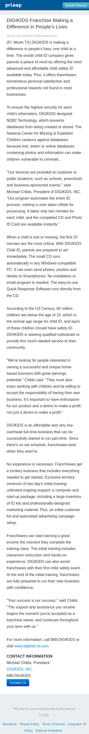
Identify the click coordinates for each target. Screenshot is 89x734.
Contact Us (18, 683)
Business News (49, 36)
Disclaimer (10, 724)
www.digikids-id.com (31, 646)
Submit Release (75, 5)
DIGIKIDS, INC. (20, 669)
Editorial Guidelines (49, 730)
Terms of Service (53, 724)
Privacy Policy (29, 724)
